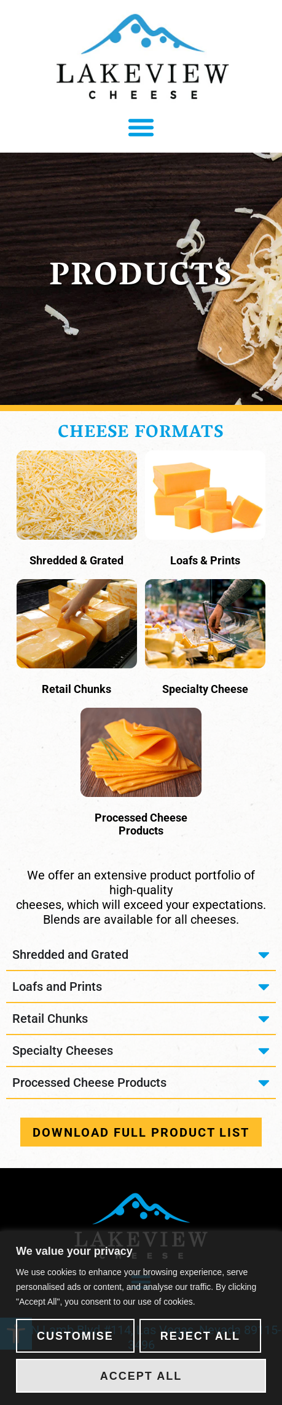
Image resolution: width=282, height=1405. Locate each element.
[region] (141, 1318)
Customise (75, 1336)
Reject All (200, 1336)
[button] (141, 127)
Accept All (141, 1376)
